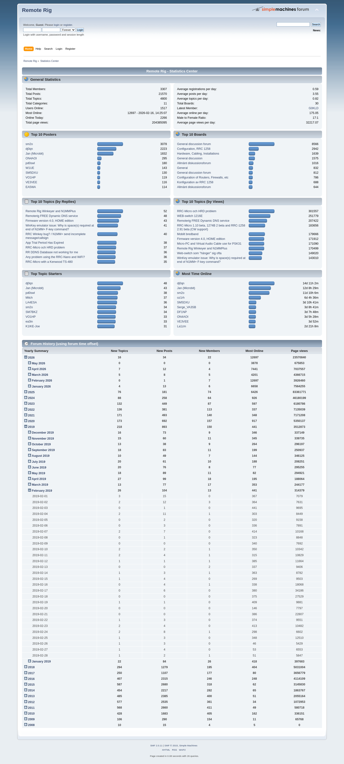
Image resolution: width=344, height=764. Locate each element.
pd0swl (30, 163)
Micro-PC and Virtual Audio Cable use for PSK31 (209, 243)
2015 (31, 684)
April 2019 (39, 479)
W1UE (30, 168)
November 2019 (43, 438)
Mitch (29, 297)
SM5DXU (32, 172)
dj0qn (29, 149)
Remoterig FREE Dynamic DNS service (52, 216)
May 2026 (38, 363)
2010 (31, 713)
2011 (31, 708)
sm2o (29, 144)
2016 (31, 679)
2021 (31, 415)
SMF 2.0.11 (156, 745)
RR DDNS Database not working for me (52, 252)
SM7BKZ (32, 312)
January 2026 (41, 386)
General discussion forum (194, 144)
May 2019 (38, 473)
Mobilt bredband (187, 234)
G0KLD (313, 108)
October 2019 (41, 444)
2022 (31, 409)
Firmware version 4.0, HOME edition (50, 220)
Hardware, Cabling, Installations (198, 153)
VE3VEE (31, 182)
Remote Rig (37, 10)
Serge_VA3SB (186, 307)
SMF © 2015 (171, 745)
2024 (31, 398)
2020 (31, 421)
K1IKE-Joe (33, 326)
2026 (31, 357)
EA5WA (31, 187)
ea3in (29, 321)
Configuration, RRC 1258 (193, 149)
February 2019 (42, 490)
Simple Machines (188, 745)
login (56, 24)
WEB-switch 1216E (190, 216)
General (182, 168)
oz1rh (180, 297)
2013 (31, 696)
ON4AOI (31, 158)
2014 (31, 690)
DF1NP (182, 312)
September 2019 (43, 450)
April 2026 (39, 369)
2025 (31, 392)
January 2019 (41, 661)
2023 (31, 403)
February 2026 (42, 380)
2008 (31, 725)
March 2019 (40, 484)
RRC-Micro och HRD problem (45, 247)
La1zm (181, 326)
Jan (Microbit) (35, 153)
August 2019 (40, 455)
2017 (31, 673)
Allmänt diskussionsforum (194, 163)
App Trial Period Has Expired (45, 242)
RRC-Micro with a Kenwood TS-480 (49, 262)
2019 (31, 427)
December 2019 (43, 432)
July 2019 (38, 461)
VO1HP (31, 177)
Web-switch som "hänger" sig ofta (199, 253)
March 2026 (40, 375)
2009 (31, 719)
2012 (31, 702)
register (67, 24)
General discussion (189, 158)
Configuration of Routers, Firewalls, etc (202, 177)
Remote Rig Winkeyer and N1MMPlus (51, 211)
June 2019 (39, 467)
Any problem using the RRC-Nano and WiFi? (55, 257)
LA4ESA (31, 302)
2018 (31, 667)
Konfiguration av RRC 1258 (195, 182)
